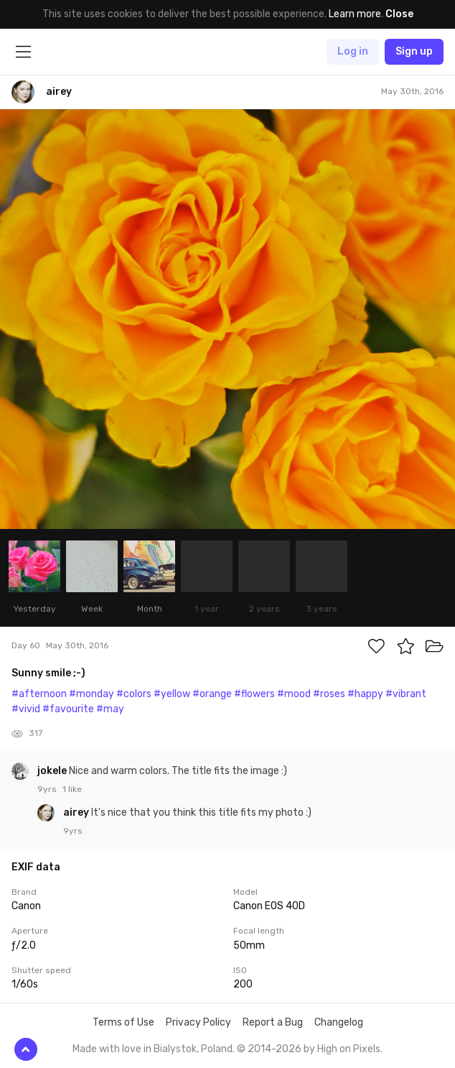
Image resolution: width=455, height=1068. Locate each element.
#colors (133, 694)
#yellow (172, 694)
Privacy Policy (198, 1022)
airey (77, 812)
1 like (72, 789)
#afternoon (39, 694)
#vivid (25, 709)
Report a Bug (273, 1022)
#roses (329, 694)
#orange (212, 694)
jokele (53, 771)
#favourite (68, 709)
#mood (294, 694)
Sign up (414, 51)
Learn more (355, 14)
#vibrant (405, 694)
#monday (91, 694)
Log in (352, 51)
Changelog (338, 1022)
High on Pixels (348, 1049)
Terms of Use (123, 1022)
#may (110, 709)
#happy (365, 694)
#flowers (254, 694)
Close (399, 14)
